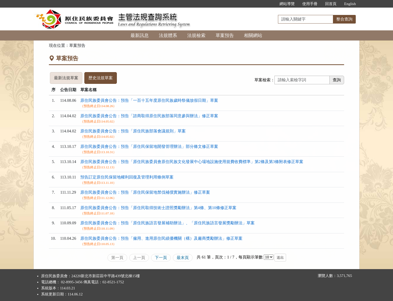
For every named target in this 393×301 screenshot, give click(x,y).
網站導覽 (287, 4)
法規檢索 (196, 35)
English (350, 4)
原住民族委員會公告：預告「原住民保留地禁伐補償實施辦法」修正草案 (145, 192)
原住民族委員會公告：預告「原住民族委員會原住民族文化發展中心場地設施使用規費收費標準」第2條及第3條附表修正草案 (191, 161)
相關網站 (253, 35)
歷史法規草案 (100, 78)
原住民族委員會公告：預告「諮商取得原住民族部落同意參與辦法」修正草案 (149, 116)
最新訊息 (139, 35)
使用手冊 (309, 4)
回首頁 (330, 4)
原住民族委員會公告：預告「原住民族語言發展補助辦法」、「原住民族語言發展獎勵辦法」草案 (167, 223)
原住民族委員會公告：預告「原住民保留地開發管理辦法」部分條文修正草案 (149, 146)
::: (270, 4)
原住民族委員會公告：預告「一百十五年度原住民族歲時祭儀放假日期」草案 (149, 100)
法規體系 (168, 35)
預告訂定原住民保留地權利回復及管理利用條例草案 (127, 177)
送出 (280, 257)
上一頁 (139, 257)
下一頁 (161, 257)
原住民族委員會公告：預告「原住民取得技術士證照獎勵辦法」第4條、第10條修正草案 (158, 208)
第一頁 (117, 257)
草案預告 (225, 35)
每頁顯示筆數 (250, 257)
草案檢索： (264, 80)
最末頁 (183, 257)
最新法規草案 (66, 78)
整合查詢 (344, 19)
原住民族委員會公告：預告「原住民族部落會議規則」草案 (133, 131)
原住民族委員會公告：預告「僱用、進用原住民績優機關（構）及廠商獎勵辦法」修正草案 (161, 238)
